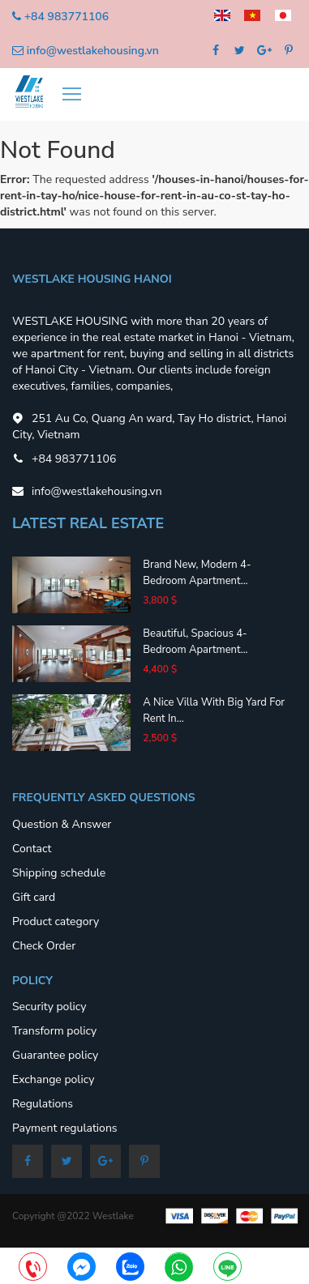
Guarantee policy (55, 1055)
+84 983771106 (66, 16)
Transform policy (54, 1031)
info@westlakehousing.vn (93, 50)
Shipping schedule (58, 873)
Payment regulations (65, 1128)
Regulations (42, 1103)
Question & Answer (61, 824)
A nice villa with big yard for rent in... (214, 710)
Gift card (33, 897)
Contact (31, 848)
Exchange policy (53, 1079)
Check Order (43, 945)
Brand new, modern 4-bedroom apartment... (197, 572)
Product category (55, 921)
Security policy (49, 1006)
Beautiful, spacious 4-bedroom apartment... (195, 641)
